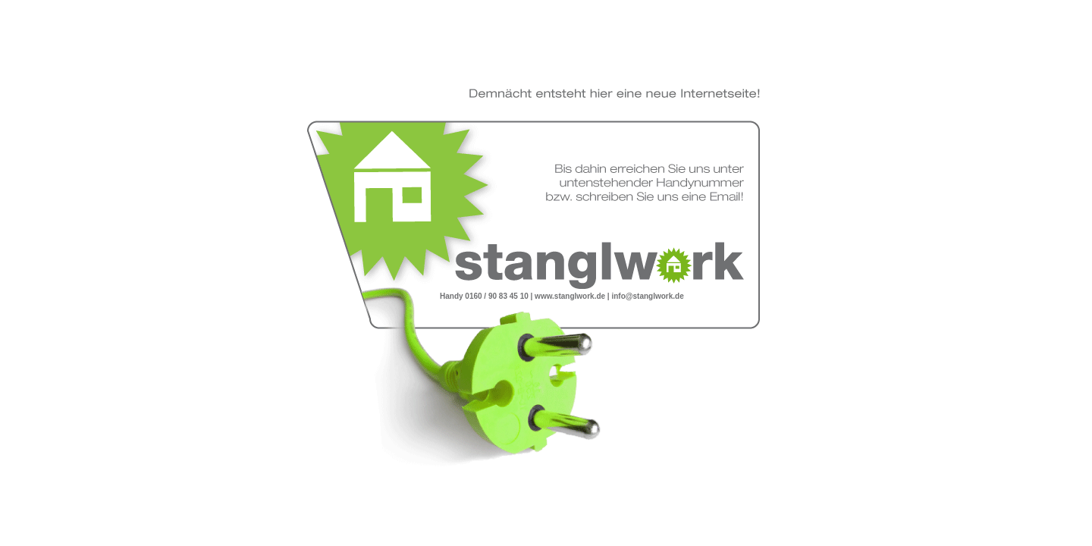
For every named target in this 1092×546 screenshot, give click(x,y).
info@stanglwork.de (647, 296)
